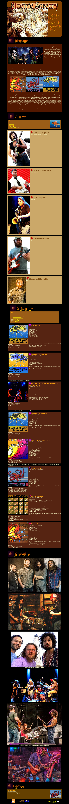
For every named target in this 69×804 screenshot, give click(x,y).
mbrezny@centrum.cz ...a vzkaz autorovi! (52, 802)
